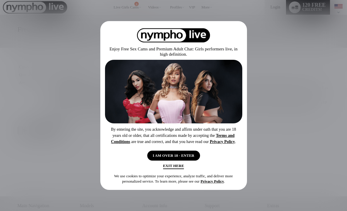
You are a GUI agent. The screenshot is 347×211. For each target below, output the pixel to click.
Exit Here (173, 167)
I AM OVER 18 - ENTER (173, 154)
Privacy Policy (222, 139)
